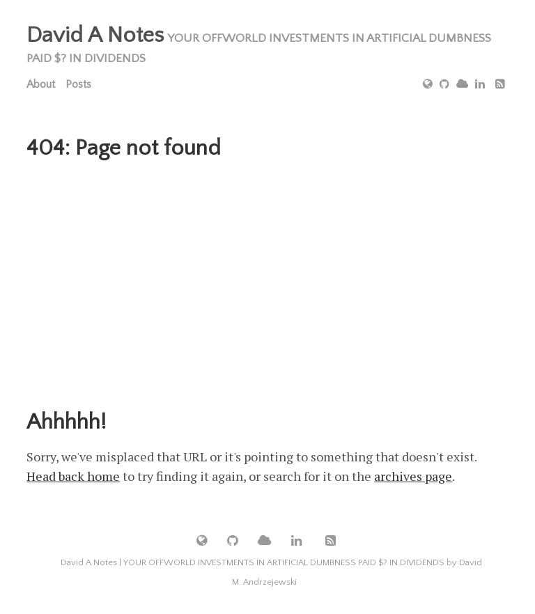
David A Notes (95, 35)
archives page (413, 476)
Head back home (73, 476)
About (40, 84)
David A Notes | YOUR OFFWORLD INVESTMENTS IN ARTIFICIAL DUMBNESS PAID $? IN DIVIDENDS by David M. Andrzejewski (271, 572)
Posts (78, 84)
